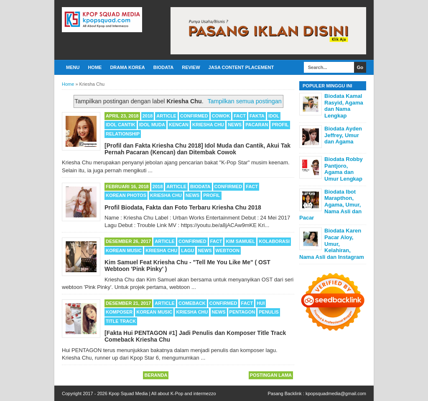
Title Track (121, 321)
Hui (261, 303)
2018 (148, 115)
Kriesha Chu (208, 124)
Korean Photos (126, 195)
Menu (72, 67)
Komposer (119, 311)
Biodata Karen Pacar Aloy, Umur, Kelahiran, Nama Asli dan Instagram (331, 243)
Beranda (155, 375)
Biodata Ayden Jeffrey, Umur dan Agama (343, 135)
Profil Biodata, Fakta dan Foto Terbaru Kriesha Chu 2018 (182, 207)
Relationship (123, 133)
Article (166, 115)
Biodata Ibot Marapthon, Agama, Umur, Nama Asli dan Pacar (330, 205)
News (235, 124)
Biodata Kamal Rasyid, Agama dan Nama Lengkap (343, 106)
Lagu (187, 250)
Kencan (179, 124)
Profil (280, 124)
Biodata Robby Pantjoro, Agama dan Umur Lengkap (343, 169)
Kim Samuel (240, 241)
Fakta (257, 115)
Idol (273, 115)
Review (191, 67)
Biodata (163, 67)
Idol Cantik (120, 124)
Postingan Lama (271, 375)
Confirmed (194, 115)
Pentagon (242, 311)
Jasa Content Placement (241, 67)
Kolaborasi (274, 241)
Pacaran (256, 124)
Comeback (192, 303)
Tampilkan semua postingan (244, 101)
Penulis (269, 311)
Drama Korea (127, 67)
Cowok (221, 115)
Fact (240, 115)
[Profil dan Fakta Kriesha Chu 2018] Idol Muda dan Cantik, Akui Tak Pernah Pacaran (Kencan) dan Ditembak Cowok (197, 149)
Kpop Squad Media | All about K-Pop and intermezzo (162, 393)
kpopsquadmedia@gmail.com (336, 393)
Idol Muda (152, 124)
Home (95, 67)
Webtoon (227, 250)
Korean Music (124, 250)
